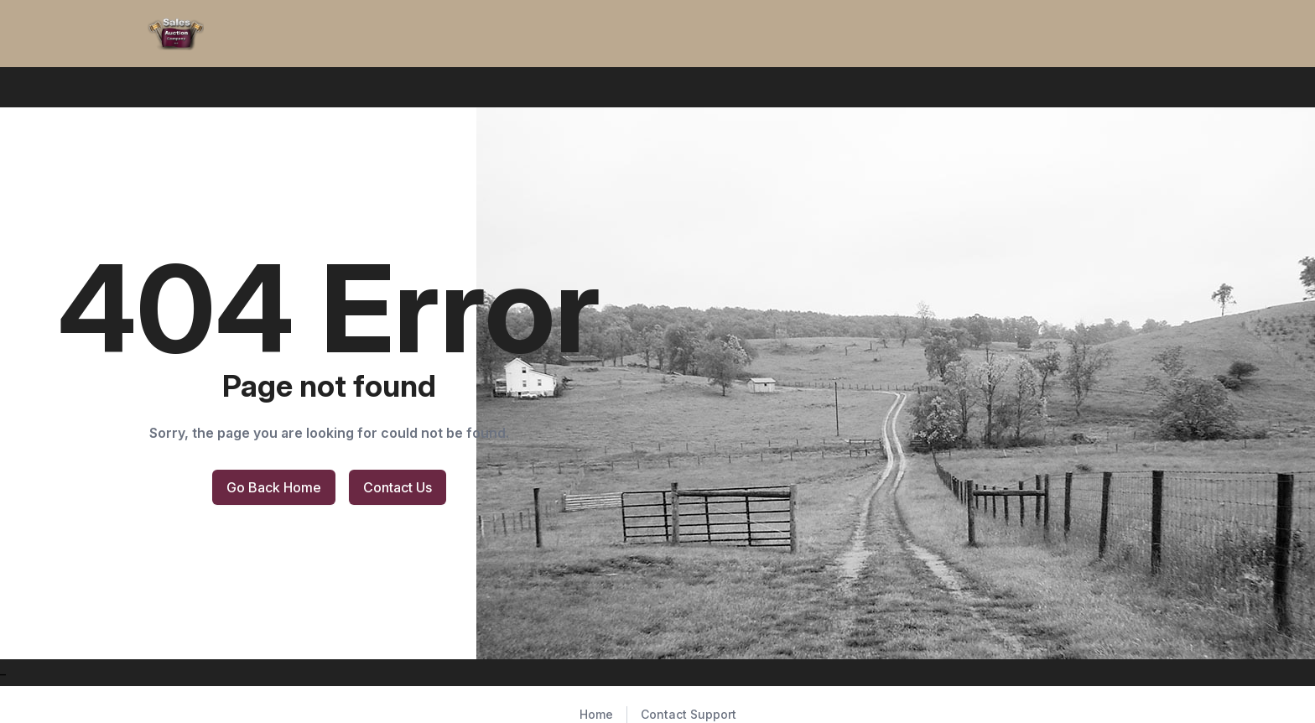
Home (596, 714)
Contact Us (397, 487)
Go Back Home (273, 487)
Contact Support (688, 714)
